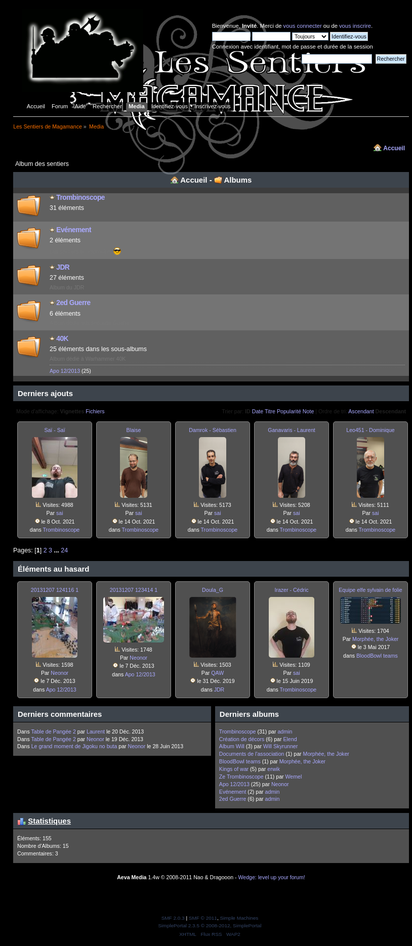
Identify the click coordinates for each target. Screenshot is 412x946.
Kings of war (234, 769)
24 (64, 550)
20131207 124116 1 (54, 590)
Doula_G (212, 590)
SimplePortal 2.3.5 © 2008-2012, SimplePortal (209, 925)
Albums (238, 180)
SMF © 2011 (203, 918)
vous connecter (302, 26)
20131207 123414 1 (133, 590)
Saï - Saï (54, 430)
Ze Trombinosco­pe (241, 776)
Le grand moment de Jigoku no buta (74, 746)
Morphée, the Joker (375, 639)
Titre (270, 411)
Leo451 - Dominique (370, 430)
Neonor (59, 673)
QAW (217, 673)
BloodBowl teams (377, 656)
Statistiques (49, 820)
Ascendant (361, 411)
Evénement (73, 230)
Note (308, 411)
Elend (290, 739)
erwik (273, 769)
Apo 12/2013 (65, 371)
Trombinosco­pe (80, 197)
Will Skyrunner (280, 746)
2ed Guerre (73, 303)
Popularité (289, 411)
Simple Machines (239, 918)
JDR (62, 267)
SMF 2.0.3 (173, 918)
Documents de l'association (251, 754)
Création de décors (242, 739)
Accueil (394, 148)
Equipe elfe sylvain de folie (370, 590)
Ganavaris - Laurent (291, 430)
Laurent (96, 731)
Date (258, 411)
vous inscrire (355, 26)
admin (284, 731)
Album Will (231, 746)
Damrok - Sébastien (212, 430)
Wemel (293, 776)
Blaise (134, 430)
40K (62, 338)
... (57, 550)
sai (59, 513)
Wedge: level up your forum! (271, 877)
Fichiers (95, 411)
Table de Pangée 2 (53, 731)
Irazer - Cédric (291, 590)
